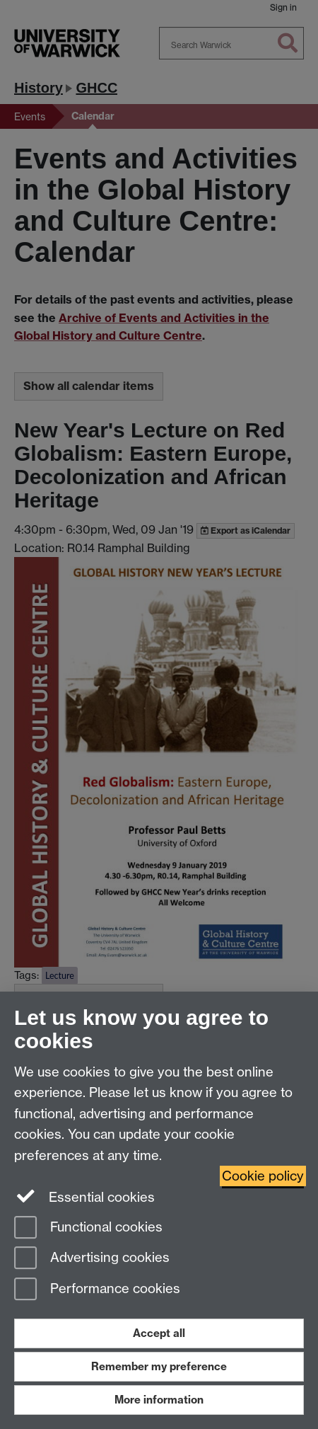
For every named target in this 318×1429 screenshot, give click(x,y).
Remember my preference (159, 1366)
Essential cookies (84, 1196)
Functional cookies (88, 1228)
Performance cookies (97, 1290)
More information (159, 1399)
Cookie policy (263, 1176)
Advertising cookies (92, 1259)
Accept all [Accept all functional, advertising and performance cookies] (159, 1333)
